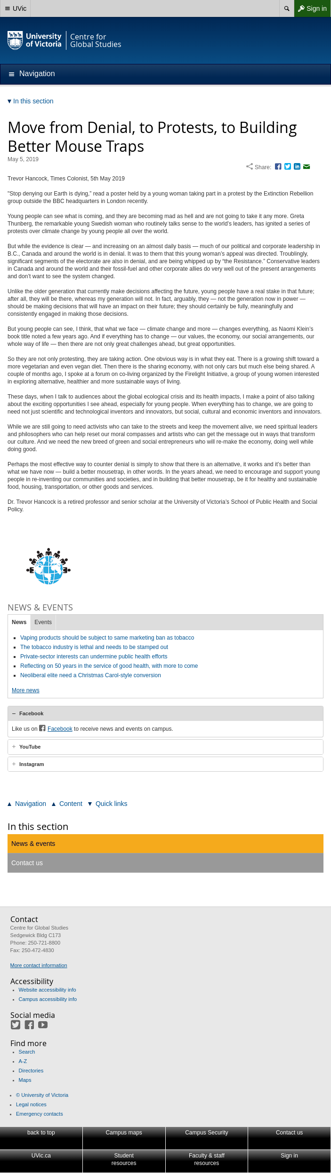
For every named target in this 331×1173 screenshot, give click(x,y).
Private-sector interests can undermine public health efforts (94, 656)
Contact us (27, 863)
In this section (38, 826)
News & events (33, 843)
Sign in (310, 8)
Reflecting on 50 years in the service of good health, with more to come (109, 666)
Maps (25, 1080)
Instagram (31, 764)
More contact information (38, 965)
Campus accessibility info (48, 999)
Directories (31, 1070)
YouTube (29, 747)
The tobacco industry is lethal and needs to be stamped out (94, 647)
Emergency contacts (39, 1114)
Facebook (31, 713)
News (19, 622)
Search (27, 1052)
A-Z (23, 1061)
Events (43, 622)
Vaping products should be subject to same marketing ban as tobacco (107, 637)
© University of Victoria (42, 1095)
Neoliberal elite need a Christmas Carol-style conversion (90, 675)
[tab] (165, 713)
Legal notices (31, 1104)
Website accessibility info (47, 990)
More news (26, 690)
